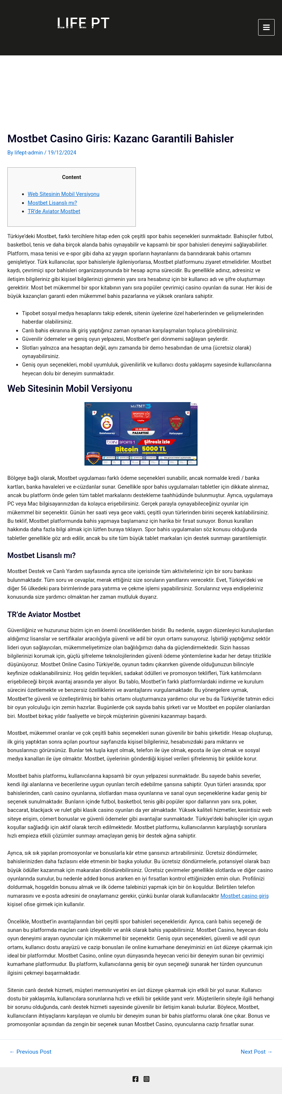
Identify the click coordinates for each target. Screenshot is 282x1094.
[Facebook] (135, 1079)
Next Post (257, 1052)
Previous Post (30, 1052)
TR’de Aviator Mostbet (54, 211)
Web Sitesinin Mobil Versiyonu (64, 194)
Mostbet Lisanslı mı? (52, 203)
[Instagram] (146, 1079)
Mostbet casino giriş (244, 896)
